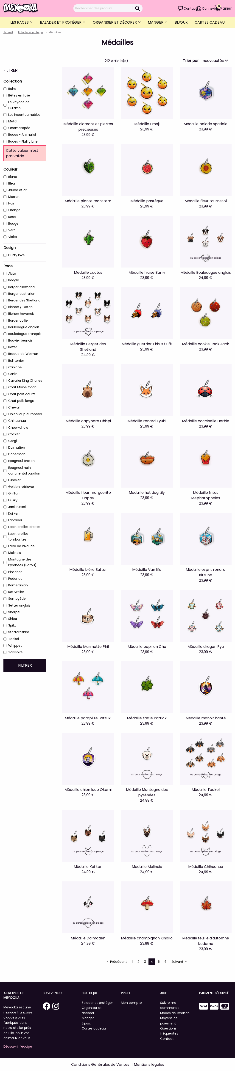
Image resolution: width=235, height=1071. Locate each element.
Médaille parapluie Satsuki (88, 718)
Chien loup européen (25, 414)
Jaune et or (17, 190)
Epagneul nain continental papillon (24, 470)
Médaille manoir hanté (205, 718)
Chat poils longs (21, 400)
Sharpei (14, 612)
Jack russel (17, 507)
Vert (11, 230)
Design (9, 247)
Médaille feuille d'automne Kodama (205, 941)
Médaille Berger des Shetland (88, 346)
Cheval (14, 407)
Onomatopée (19, 128)
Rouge (13, 223)
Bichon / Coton (20, 307)
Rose (12, 217)
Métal (12, 121)
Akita (12, 273)
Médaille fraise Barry (147, 272)
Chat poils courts (22, 394)
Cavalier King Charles (25, 380)
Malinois (14, 552)
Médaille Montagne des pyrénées (147, 792)
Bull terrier (16, 360)
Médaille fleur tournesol (206, 201)
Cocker (14, 434)
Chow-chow (18, 427)
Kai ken (14, 513)
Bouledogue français (24, 333)
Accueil (8, 32)
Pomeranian (18, 585)
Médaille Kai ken (88, 866)
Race (8, 266)
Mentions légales (149, 1064)
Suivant (177, 961)
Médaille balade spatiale (205, 124)
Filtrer (25, 665)
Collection (12, 81)
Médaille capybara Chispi (88, 421)
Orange (14, 210)
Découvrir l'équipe (17, 1046)
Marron (14, 196)
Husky (12, 500)
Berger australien (21, 293)
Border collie (18, 320)
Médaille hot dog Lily (147, 492)
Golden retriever (21, 486)
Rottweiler (16, 592)
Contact (190, 8)
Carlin (12, 374)
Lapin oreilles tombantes (18, 536)
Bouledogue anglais (23, 327)
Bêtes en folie (19, 95)
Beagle (13, 280)
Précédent (118, 961)
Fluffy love (16, 255)
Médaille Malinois (147, 866)
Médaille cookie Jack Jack (205, 344)
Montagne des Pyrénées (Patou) (22, 562)
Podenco (15, 578)
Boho (12, 88)
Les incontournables (24, 114)
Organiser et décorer (115, 22)
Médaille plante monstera (88, 201)
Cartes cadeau (210, 22)
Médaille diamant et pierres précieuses (88, 126)
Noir (11, 203)
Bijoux (181, 22)
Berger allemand (21, 287)
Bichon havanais (21, 313)
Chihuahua (17, 420)
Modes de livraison (175, 1013)
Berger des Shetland (24, 300)
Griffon (14, 493)
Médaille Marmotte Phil (88, 646)
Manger (156, 22)
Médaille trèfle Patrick (147, 718)
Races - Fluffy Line (23, 141)
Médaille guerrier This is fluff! (146, 344)
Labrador (15, 520)
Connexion (210, 8)
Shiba (12, 618)
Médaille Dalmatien (88, 938)
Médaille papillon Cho (147, 646)
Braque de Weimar (23, 353)
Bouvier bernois (20, 340)
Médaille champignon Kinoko (147, 938)
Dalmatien (16, 447)
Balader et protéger (61, 22)
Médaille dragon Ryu (205, 646)
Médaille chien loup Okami (88, 789)
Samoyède (17, 598)
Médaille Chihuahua (205, 866)
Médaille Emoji (146, 124)
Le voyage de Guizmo (19, 105)
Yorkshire (15, 652)
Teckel (13, 639)
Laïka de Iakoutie (21, 546)
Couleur (10, 169)
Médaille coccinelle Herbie (205, 421)
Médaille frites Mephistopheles (205, 495)
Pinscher (15, 572)
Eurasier (14, 480)
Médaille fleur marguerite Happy (88, 495)
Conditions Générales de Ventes (100, 1064)
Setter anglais (19, 605)
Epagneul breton (21, 460)
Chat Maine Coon (22, 387)
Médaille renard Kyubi (146, 421)
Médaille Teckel (206, 789)
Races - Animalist (22, 134)
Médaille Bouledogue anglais (205, 272)
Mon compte (131, 1002)
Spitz (12, 625)
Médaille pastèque (146, 201)
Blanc (12, 176)
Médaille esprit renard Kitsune (205, 572)
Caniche (15, 367)
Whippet (15, 645)
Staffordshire (18, 632)
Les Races (20, 22)
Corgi (12, 441)
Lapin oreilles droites (24, 526)
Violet (12, 237)
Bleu (11, 183)
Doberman (16, 454)
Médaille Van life (146, 569)
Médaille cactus (88, 272)
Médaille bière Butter (88, 569)
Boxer (12, 347)
